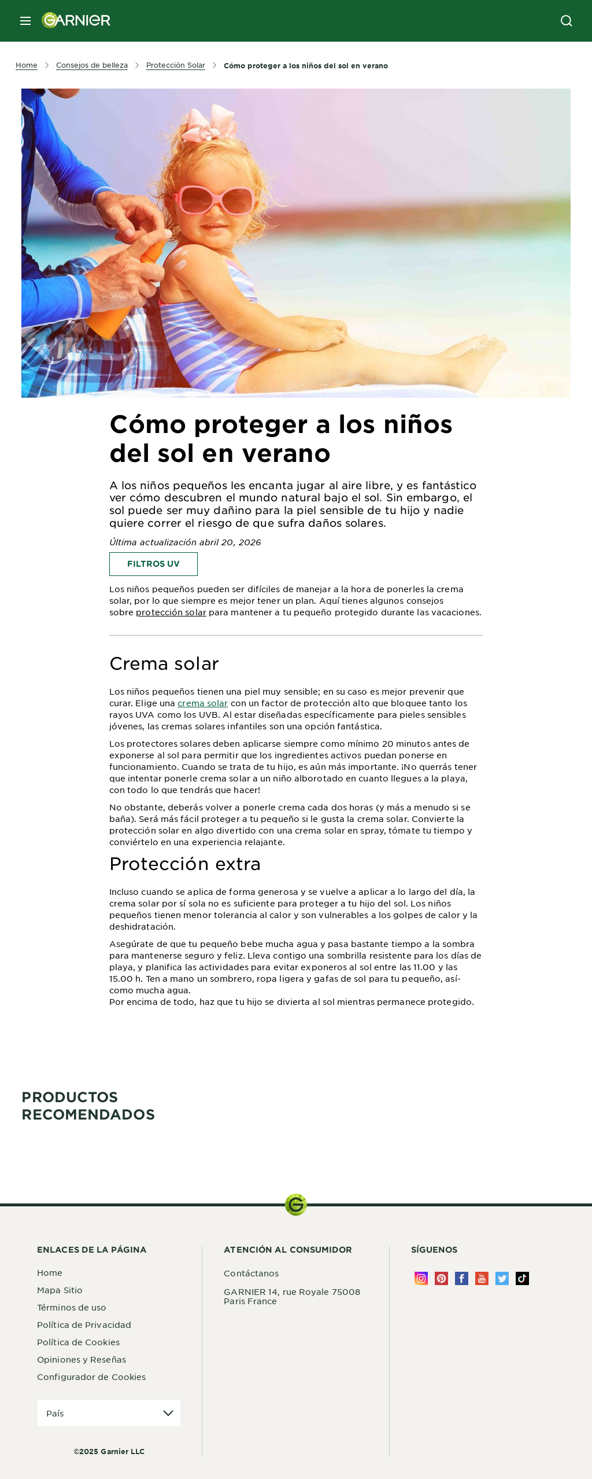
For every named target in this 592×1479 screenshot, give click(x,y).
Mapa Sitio (60, 1290)
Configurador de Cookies (91, 1376)
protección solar (171, 612)
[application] (109, 1413)
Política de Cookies (78, 1342)
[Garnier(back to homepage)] (71, 21)
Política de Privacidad (84, 1324)
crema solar (202, 703)
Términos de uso (72, 1307)
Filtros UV (153, 563)
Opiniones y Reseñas (81, 1359)
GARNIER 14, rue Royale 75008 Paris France (292, 1296)
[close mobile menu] (25, 21)
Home (49, 1272)
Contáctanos (251, 1273)
